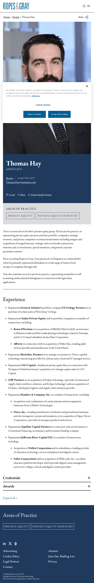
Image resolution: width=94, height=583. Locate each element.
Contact (8, 567)
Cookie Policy (11, 556)
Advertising (10, 551)
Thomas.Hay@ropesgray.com (21, 182)
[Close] (87, 86)
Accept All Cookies (59, 114)
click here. (36, 96)
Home (7, 17)
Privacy (52, 561)
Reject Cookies (34, 114)
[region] (47, 102)
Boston (9, 178)
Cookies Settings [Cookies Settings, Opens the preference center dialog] (43, 105)
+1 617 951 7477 (26, 178)
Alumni (53, 551)
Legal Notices (11, 561)
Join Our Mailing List (61, 556)
